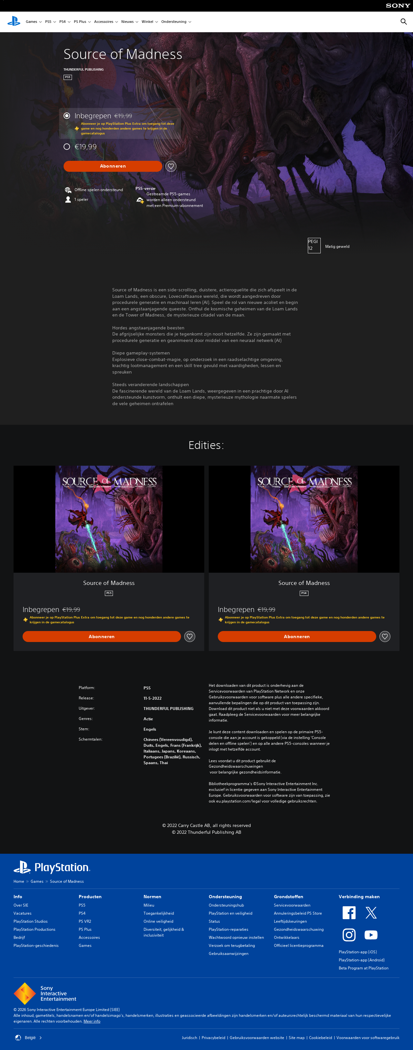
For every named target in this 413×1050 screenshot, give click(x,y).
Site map (297, 1037)
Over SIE (21, 905)
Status (214, 921)
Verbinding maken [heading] (359, 896)
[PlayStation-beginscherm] (14, 22)
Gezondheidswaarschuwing (299, 929)
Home (19, 881)
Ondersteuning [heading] (225, 896)
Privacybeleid (213, 1037)
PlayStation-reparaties (228, 929)
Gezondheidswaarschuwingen (236, 766)
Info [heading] (18, 896)
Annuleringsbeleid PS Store (298, 913)
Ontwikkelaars (286, 937)
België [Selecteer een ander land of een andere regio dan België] (29, 1037)
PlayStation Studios (31, 921)
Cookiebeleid (320, 1037)
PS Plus (80, 22)
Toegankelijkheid (159, 913)
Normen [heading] (152, 896)
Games (31, 22)
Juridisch (189, 1037)
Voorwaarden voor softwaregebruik (368, 1037)
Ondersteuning (173, 22)
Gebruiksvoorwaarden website (257, 1037)
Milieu (149, 905)
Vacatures (23, 913)
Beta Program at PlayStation (363, 968)
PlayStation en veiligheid (230, 913)
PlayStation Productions (34, 929)
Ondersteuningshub (226, 905)
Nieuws (127, 22)
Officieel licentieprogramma (299, 945)
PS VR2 (85, 921)
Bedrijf (19, 937)
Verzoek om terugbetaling (232, 945)
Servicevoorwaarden (292, 905)
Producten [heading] (90, 896)
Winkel (147, 22)
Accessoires (103, 22)
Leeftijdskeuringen (290, 921)
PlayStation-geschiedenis (36, 945)
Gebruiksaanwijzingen (228, 953)
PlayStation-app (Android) (362, 960)
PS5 (48, 22)
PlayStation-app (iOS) (358, 952)
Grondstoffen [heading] (288, 896)
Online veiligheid (158, 921)
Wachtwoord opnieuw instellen (236, 937)
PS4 (62, 22)
